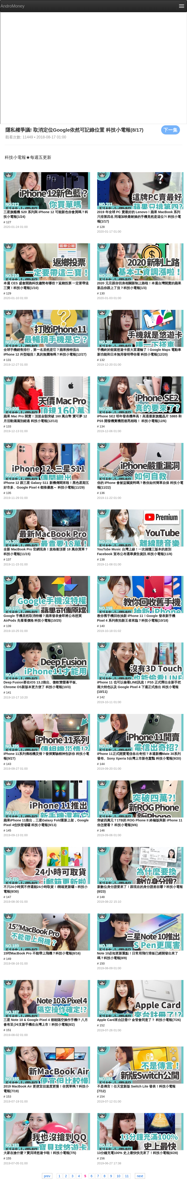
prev (47, 1176)
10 (118, 1176)
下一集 (170, 129)
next (140, 1176)
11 (127, 1176)
